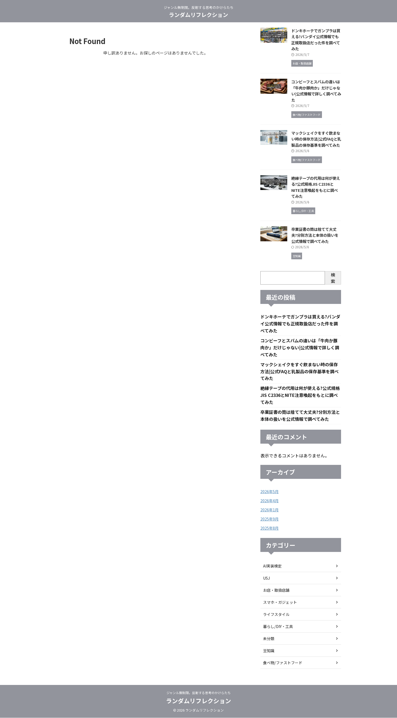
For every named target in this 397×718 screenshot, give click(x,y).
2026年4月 (269, 501)
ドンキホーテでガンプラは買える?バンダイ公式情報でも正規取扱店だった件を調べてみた (315, 40)
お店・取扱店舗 (276, 590)
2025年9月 (269, 519)
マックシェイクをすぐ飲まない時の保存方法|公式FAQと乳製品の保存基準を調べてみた (316, 139)
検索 (333, 277)
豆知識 (268, 651)
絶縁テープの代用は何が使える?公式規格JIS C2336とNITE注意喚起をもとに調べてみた (315, 187)
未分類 (268, 638)
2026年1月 (269, 510)
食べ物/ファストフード (282, 663)
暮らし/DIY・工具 (278, 626)
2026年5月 (269, 491)
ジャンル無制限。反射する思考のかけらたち (198, 693)
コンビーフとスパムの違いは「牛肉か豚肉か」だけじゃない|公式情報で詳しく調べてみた (316, 91)
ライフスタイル (276, 614)
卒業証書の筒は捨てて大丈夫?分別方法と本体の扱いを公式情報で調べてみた (314, 235)
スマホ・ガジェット (280, 602)
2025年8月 (269, 528)
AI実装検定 (272, 566)
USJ (266, 578)
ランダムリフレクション (198, 15)
